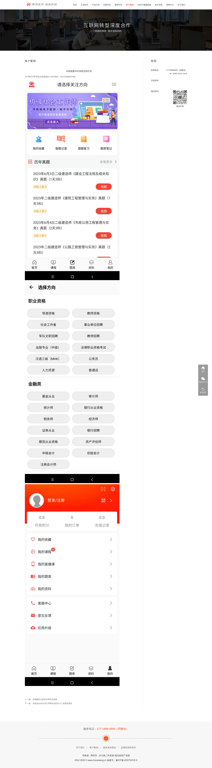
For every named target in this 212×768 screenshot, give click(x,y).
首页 (75, 5)
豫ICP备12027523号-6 (126, 760)
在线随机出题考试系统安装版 (44, 699)
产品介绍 (96, 5)
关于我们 (181, 5)
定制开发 (107, 5)
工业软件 (84, 5)
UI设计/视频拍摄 (144, 5)
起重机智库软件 (128, 747)
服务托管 (118, 5)
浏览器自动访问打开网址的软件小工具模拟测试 (52, 703)
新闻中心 (170, 5)
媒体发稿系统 (109, 747)
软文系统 (159, 5)
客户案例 (130, 5)
